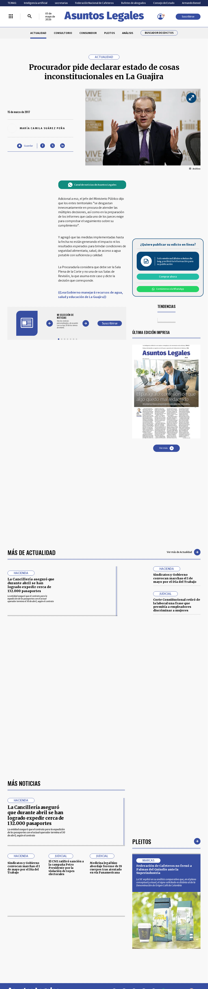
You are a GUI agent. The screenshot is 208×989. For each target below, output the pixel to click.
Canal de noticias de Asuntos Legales (92, 184)
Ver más (166, 448)
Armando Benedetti (193, 2)
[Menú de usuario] (160, 16)
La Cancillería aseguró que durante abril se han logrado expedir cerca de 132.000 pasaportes (31, 585)
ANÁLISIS (127, 33)
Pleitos (141, 841)
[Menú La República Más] (11, 16)
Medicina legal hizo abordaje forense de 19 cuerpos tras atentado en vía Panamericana (106, 867)
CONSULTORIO (63, 33)
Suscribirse (188, 16)
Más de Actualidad (31, 552)
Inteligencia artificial (35, 2)
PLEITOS (109, 33)
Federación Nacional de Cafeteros (94, 2)
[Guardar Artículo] (25, 145)
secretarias (61, 2)
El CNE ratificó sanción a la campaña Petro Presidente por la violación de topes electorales (66, 868)
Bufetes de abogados (133, 2)
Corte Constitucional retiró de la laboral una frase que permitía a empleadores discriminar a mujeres (176, 605)
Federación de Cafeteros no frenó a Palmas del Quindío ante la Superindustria (164, 869)
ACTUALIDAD (38, 33)
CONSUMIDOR (88, 33)
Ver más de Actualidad (183, 552)
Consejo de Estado (163, 2)
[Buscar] (29, 16)
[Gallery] (67, 321)
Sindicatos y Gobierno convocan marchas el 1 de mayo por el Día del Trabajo (174, 578)
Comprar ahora (168, 276)
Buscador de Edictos (159, 32)
